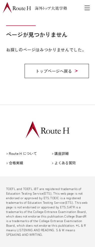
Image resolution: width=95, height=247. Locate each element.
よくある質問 (65, 162)
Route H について (23, 153)
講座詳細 (61, 153)
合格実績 (16, 162)
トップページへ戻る (53, 71)
